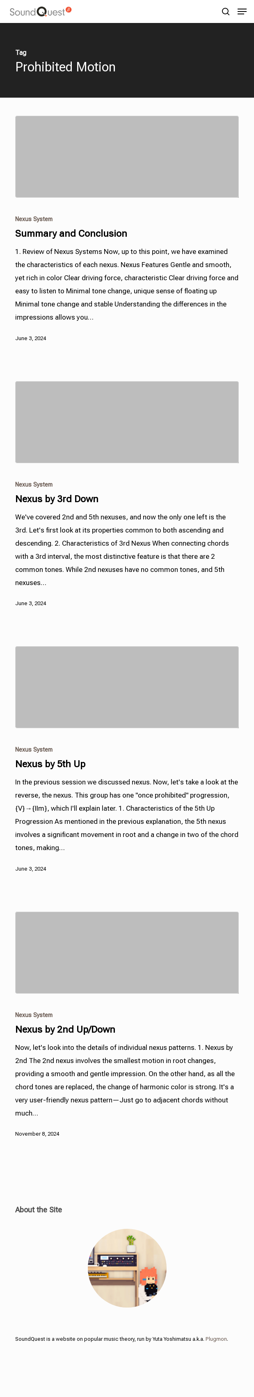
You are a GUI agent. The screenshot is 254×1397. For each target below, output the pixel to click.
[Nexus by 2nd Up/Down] (127, 953)
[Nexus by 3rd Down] (127, 422)
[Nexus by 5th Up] (127, 687)
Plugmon (216, 1339)
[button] (242, 11)
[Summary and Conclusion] (127, 157)
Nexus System (34, 219)
